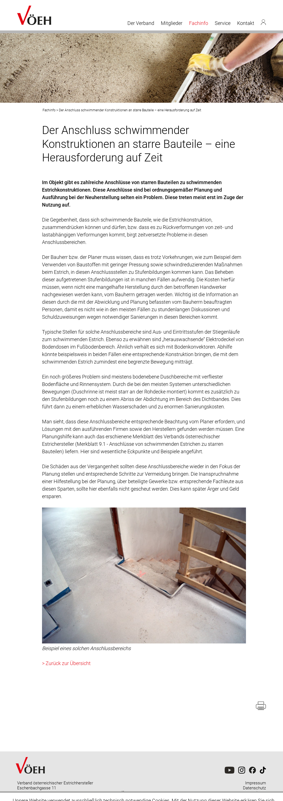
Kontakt (245, 23)
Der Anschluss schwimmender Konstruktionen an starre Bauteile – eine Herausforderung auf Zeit (130, 110)
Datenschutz (254, 787)
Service (222, 23)
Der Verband (140, 23)
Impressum (255, 783)
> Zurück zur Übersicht (66, 663)
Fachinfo (198, 23)
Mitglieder (171, 23)
